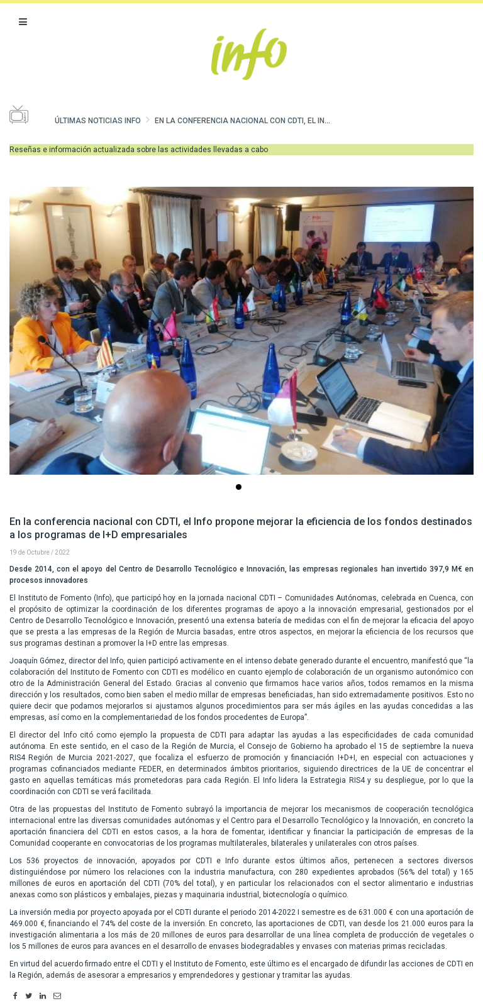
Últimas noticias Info (98, 120)
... (241, 488)
